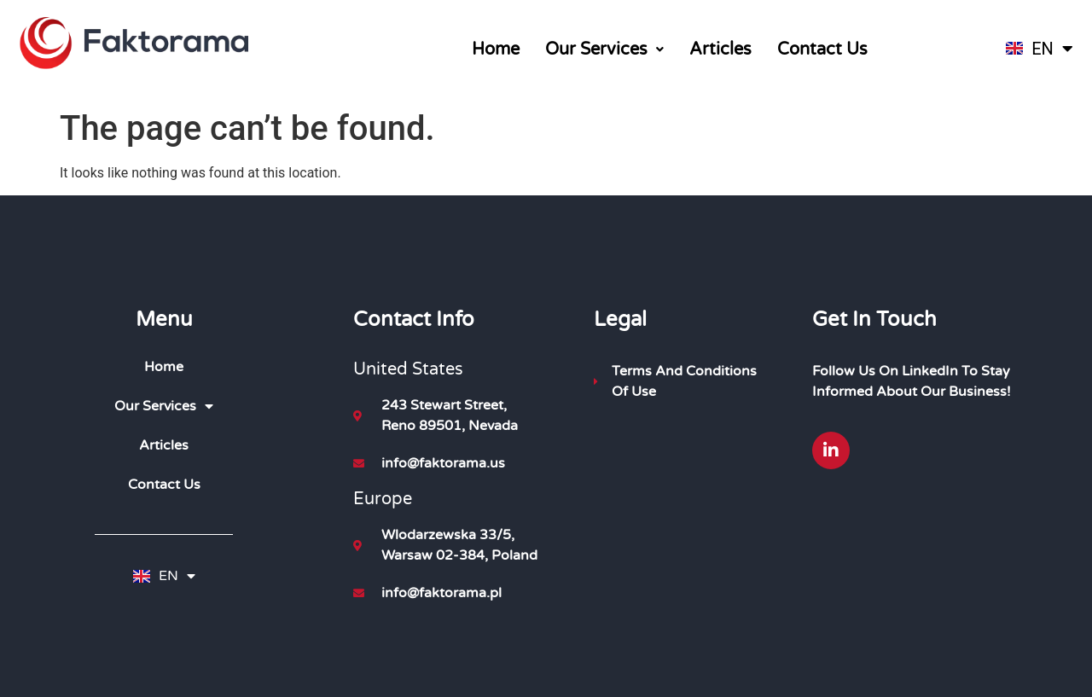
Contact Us (822, 49)
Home (496, 49)
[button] (604, 49)
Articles (720, 49)
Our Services (604, 49)
